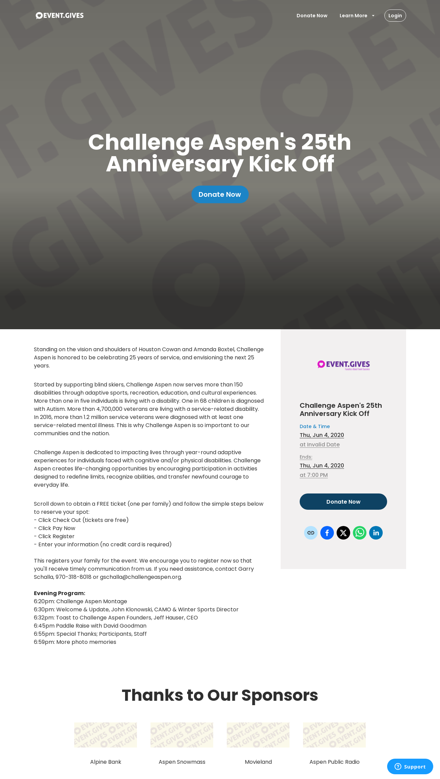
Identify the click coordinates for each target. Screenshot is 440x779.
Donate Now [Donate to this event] (343, 501)
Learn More (357, 15)
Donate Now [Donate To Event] (312, 15)
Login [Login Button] (395, 15)
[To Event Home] (59, 15)
